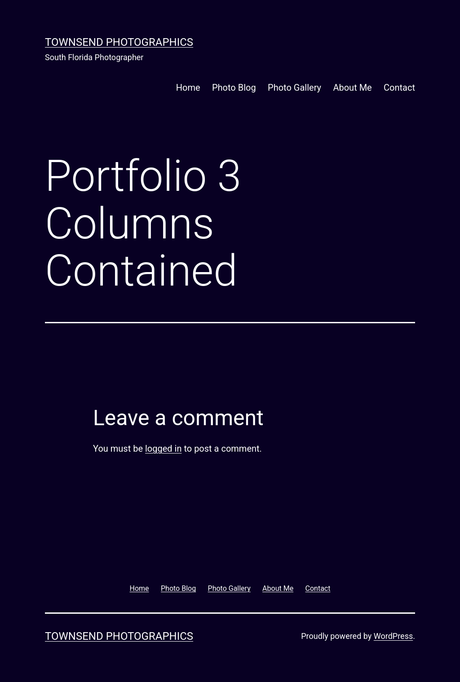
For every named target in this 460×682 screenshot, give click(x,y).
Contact (399, 87)
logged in (163, 448)
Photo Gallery (294, 87)
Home (188, 87)
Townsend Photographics (119, 42)
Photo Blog (234, 87)
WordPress (393, 636)
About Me (352, 87)
